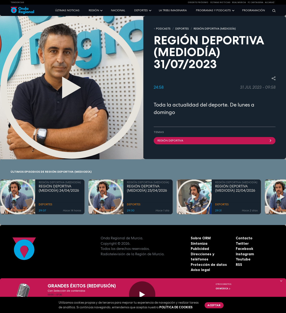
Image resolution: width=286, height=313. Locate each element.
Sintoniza (199, 243)
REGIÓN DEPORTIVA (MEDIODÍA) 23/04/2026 (147, 188)
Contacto (244, 238)
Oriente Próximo (198, 2)
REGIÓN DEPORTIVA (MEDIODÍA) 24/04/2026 (59, 188)
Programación (253, 10)
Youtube (243, 259)
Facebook (244, 248)
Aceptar (214, 305)
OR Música (223, 288)
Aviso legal (200, 269)
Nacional (118, 10)
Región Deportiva (214, 140)
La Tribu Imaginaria (173, 10)
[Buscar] (272, 10)
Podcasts (163, 29)
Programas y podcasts (213, 10)
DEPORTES (182, 29)
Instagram (245, 254)
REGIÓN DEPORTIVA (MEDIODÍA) (215, 29)
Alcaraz (270, 2)
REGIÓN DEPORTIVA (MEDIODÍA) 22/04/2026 (235, 188)
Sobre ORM (201, 238)
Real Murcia (239, 2)
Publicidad (200, 248)
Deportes (141, 10)
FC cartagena (255, 2)
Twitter (242, 243)
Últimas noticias (67, 10)
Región (94, 10)
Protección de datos (209, 264)
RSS (239, 264)
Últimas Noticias (220, 2)
